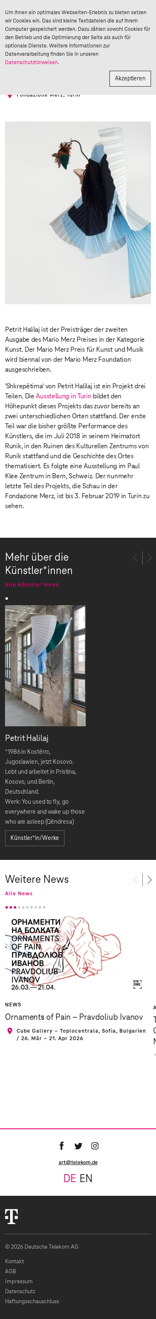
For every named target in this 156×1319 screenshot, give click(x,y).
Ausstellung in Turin (64, 396)
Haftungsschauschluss (32, 1302)
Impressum (19, 1282)
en (86, 1179)
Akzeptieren (130, 78)
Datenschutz (20, 1292)
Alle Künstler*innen (32, 585)
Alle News (19, 894)
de (69, 1179)
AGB (10, 1272)
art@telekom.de (78, 1162)
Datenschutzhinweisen (31, 62)
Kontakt (14, 1262)
